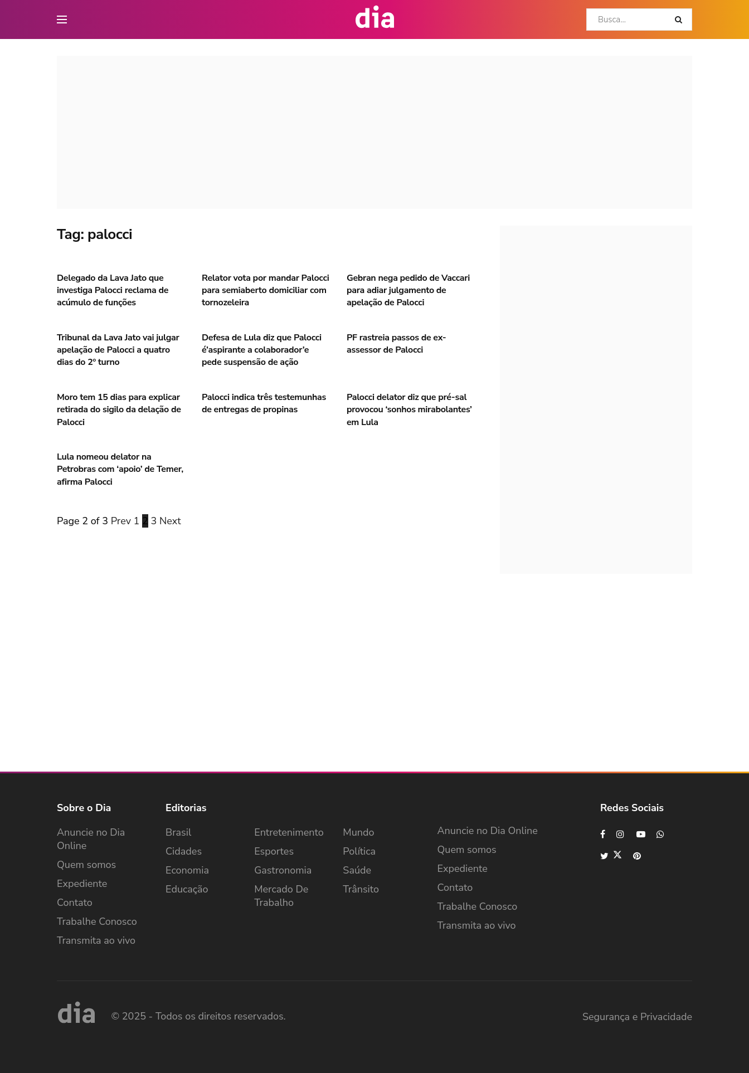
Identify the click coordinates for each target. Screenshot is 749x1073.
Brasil (178, 832)
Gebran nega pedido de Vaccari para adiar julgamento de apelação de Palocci (408, 290)
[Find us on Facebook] (602, 834)
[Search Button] (680, 19)
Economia (187, 870)
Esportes (274, 851)
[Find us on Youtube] (640, 834)
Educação (187, 889)
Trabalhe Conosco (97, 921)
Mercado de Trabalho (281, 895)
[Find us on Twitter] (611, 856)
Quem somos (86, 864)
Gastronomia (283, 870)
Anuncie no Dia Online (91, 839)
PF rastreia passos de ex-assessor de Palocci (396, 343)
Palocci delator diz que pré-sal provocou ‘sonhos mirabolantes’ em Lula (409, 409)
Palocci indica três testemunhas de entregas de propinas (264, 403)
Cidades (184, 851)
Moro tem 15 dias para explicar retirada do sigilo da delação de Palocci (119, 409)
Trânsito (361, 889)
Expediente (82, 883)
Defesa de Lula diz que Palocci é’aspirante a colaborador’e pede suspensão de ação (262, 350)
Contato (75, 902)
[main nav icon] (62, 19)
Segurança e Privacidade (637, 1016)
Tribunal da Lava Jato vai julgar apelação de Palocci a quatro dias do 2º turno (118, 350)
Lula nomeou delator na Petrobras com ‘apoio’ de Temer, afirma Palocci (120, 469)
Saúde (357, 870)
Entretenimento (289, 832)
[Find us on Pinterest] (637, 856)
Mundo (358, 832)
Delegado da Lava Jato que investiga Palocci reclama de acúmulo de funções (112, 290)
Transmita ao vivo (96, 940)
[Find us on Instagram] (620, 834)
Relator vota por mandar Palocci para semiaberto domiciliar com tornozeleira (265, 290)
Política (359, 851)
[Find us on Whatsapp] (660, 834)
